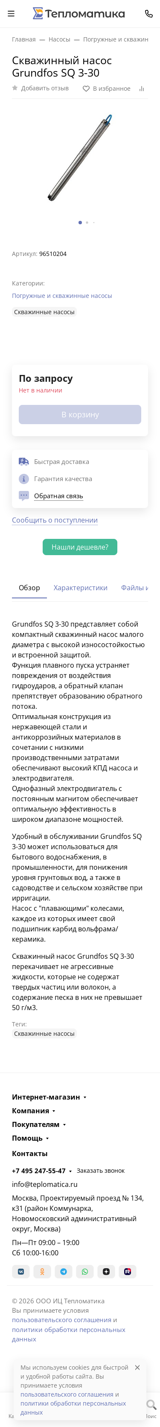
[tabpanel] (80, 828)
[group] (80, 171)
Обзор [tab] (29, 587)
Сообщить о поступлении (55, 520)
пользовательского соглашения (61, 1319)
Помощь (27, 1138)
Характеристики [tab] (81, 587)
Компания (30, 1110)
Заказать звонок (101, 1170)
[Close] (137, 1367)
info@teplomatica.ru (45, 1184)
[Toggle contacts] (149, 14)
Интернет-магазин (46, 1097)
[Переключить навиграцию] (11, 14)
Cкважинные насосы (44, 312)
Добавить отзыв (45, 88)
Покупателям (36, 1124)
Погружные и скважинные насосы (62, 295)
